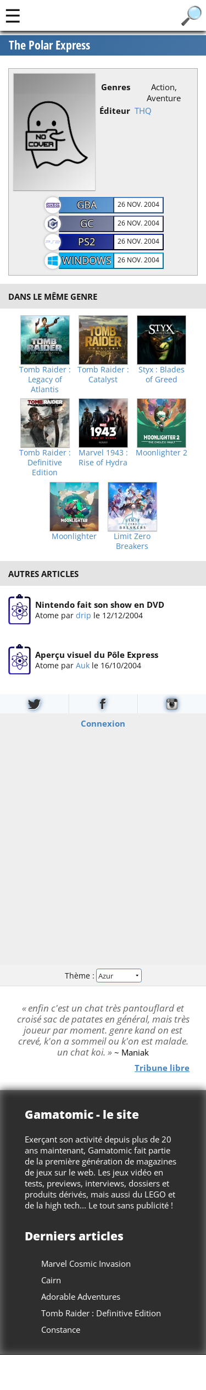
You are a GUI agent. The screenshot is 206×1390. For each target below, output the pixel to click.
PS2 (86, 241)
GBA (87, 204)
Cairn (51, 1279)
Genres (115, 86)
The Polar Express (49, 45)
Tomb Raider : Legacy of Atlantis (45, 379)
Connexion (103, 723)
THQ (143, 110)
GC (86, 223)
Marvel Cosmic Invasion (86, 1263)
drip (83, 615)
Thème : (103, 975)
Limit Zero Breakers (132, 541)
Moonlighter (74, 536)
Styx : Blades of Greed (161, 374)
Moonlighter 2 (161, 453)
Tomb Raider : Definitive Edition (45, 462)
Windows (87, 260)
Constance (60, 1329)
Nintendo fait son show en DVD (99, 604)
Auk (83, 666)
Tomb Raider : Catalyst (103, 374)
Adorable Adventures (80, 1296)
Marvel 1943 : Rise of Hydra (103, 458)
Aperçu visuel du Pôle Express (96, 655)
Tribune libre (162, 1067)
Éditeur (114, 110)
